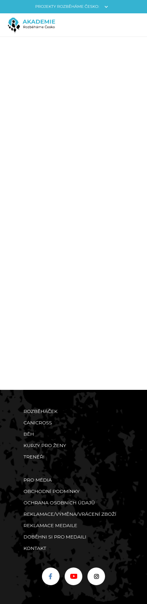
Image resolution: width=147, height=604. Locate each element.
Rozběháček (41, 411)
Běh (29, 434)
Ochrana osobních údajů (59, 503)
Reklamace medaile (50, 525)
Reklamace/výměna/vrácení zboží (70, 514)
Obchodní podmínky (52, 491)
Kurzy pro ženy (45, 445)
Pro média (38, 480)
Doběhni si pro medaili (55, 537)
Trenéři (34, 457)
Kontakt (35, 548)
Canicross (38, 423)
